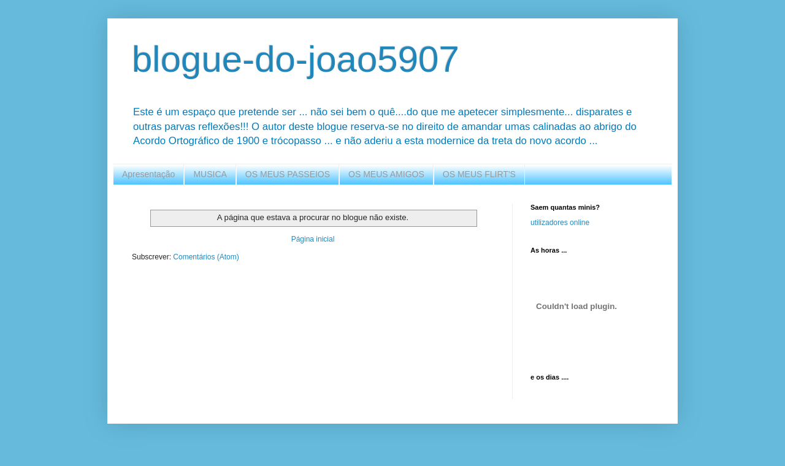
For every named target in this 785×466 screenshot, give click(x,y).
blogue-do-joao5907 (295, 59)
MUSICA (209, 174)
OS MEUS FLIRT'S (479, 174)
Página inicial (313, 239)
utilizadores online (559, 222)
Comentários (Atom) (206, 257)
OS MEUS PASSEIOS (287, 174)
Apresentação (148, 174)
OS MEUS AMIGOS (386, 174)
